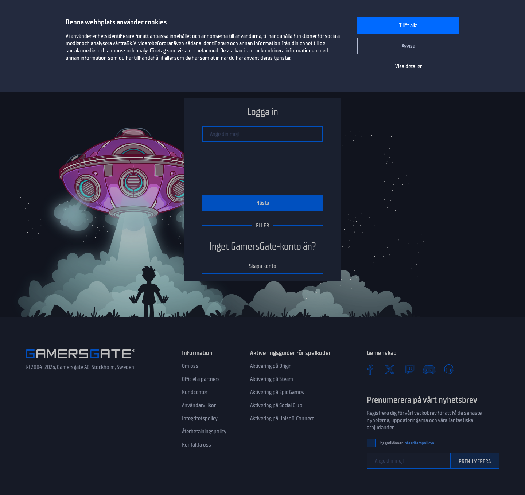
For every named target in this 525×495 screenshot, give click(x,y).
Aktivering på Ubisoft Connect (282, 418)
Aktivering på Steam (271, 379)
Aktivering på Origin (271, 366)
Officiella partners (201, 379)
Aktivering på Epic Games (277, 392)
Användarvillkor (199, 405)
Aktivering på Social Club (276, 405)
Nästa (262, 203)
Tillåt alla (408, 25)
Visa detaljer (408, 66)
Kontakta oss (196, 444)
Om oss (190, 366)
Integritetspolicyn (419, 443)
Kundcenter (194, 392)
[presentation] (262, 168)
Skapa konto (262, 266)
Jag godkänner (406, 443)
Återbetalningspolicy (204, 431)
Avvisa (408, 46)
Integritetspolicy (200, 418)
